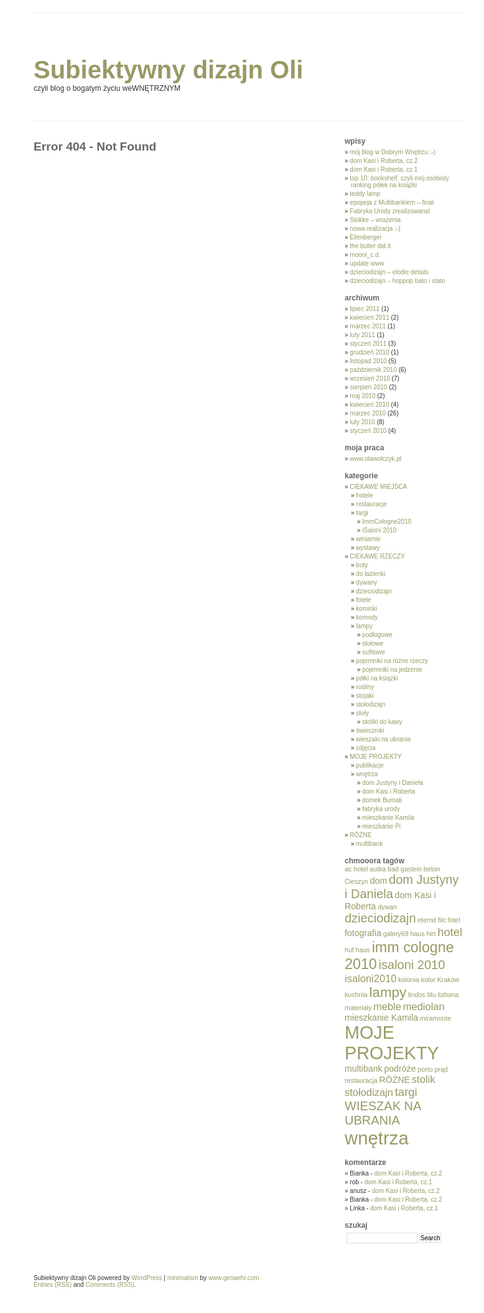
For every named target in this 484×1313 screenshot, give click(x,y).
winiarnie (368, 539)
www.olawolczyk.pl (375, 458)
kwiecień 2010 (369, 404)
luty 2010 (362, 422)
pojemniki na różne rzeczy (392, 660)
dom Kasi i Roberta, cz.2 (383, 160)
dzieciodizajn (373, 591)
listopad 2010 (368, 361)
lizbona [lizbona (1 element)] (448, 994)
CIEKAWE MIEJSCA (378, 486)
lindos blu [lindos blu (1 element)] (422, 994)
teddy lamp (365, 193)
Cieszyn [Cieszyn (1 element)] (356, 881)
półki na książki (377, 678)
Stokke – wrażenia (375, 219)
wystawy (367, 547)
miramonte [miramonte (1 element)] (435, 1018)
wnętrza (367, 774)
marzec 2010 (368, 413)
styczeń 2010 (368, 430)
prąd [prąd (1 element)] (440, 1069)
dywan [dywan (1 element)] (387, 907)
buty (362, 565)
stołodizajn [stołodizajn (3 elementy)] (369, 1092)
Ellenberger (365, 237)
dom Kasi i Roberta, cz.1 (383, 169)
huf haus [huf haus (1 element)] (357, 949)
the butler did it (370, 246)
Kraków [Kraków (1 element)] (448, 979)
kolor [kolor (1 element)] (428, 979)
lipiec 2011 (364, 308)
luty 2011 (362, 335)
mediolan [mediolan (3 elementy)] (424, 1006)
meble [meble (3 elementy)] (387, 1006)
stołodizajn (370, 704)
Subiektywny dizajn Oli (168, 69)
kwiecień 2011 (369, 317)
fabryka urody (381, 808)
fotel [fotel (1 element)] (454, 920)
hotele (364, 495)
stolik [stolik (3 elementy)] (423, 1079)
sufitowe (373, 652)
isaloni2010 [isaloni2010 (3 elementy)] (370, 978)
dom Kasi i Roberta (388, 791)
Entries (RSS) (53, 1284)
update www (367, 263)
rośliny (365, 687)
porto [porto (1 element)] (424, 1069)
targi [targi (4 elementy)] (406, 1091)
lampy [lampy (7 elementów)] (388, 992)
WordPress (146, 1277)
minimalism (182, 1277)
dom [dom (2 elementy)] (379, 881)
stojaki (364, 695)
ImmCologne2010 (386, 521)
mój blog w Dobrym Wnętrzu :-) (392, 152)
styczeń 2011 (368, 343)
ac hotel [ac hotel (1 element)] (356, 869)
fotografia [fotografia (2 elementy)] (363, 933)
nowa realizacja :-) (375, 228)
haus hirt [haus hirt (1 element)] (422, 933)
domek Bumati (382, 800)
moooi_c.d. (365, 254)
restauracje (371, 504)
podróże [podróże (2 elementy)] (400, 1069)
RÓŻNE (360, 835)
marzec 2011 (368, 326)
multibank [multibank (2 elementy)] (364, 1069)
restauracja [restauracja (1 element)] (361, 1080)
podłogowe (377, 634)
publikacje (369, 765)
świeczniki (370, 730)
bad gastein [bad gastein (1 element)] (405, 869)
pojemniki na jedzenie (392, 669)
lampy (364, 626)
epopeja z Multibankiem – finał (392, 202)
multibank (369, 843)
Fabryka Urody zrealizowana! (390, 211)
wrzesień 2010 (369, 378)
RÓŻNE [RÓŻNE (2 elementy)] (395, 1080)
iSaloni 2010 (379, 530)
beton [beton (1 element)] (432, 869)
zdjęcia (365, 748)
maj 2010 (362, 395)
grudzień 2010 (369, 352)
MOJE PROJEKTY (375, 756)
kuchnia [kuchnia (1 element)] (356, 994)
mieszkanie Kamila (388, 817)
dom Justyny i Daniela (392, 782)
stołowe (372, 643)
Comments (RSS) (109, 1284)
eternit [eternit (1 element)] (426, 920)
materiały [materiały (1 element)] (358, 1007)
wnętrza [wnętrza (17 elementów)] (377, 1138)
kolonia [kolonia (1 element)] (408, 979)
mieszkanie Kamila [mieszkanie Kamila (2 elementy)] (381, 1018)
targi (362, 512)
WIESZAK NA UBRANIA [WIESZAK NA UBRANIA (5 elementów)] (383, 1113)
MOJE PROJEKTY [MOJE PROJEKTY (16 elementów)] (392, 1043)
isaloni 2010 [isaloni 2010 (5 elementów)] (412, 965)
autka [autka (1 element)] (378, 869)
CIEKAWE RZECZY (377, 556)
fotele (363, 599)
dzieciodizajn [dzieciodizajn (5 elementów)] (380, 918)
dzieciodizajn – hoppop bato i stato (397, 280)
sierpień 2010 (368, 387)
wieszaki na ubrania (383, 739)
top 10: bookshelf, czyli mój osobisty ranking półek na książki (399, 181)
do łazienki (370, 573)
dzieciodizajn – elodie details (389, 272)
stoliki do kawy (382, 721)
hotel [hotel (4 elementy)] (449, 932)
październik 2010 (373, 369)
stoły (362, 713)
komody (367, 617)
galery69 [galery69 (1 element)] (396, 933)
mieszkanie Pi (381, 826)
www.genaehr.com (233, 1277)
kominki (366, 608)
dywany (366, 582)
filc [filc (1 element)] (442, 920)
